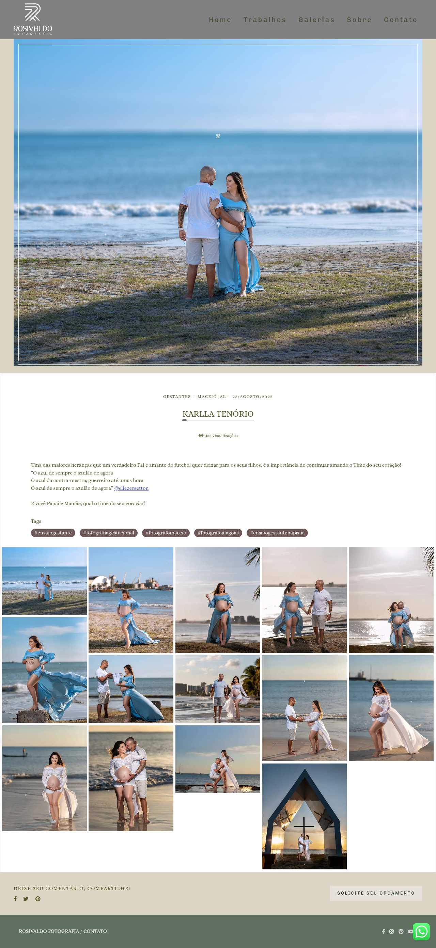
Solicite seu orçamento (376, 893)
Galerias (316, 20)
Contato (401, 20)
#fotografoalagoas (218, 533)
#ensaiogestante (53, 533)
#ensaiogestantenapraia (277, 533)
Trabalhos (265, 20)
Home (220, 20)
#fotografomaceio (165, 533)
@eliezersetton (131, 488)
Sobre (359, 20)
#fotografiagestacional (108, 533)
